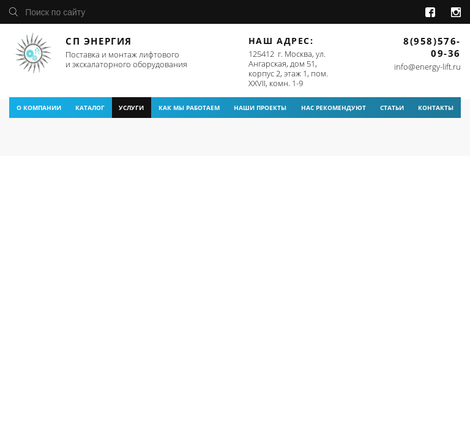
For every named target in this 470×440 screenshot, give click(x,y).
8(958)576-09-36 (432, 47)
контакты (435, 107)
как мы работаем (189, 107)
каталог (90, 107)
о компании (39, 107)
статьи (392, 107)
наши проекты (260, 107)
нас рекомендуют (333, 107)
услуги (131, 107)
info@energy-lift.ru (427, 66)
